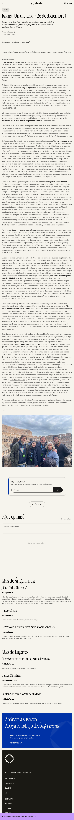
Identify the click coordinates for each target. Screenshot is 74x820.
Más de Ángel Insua (18, 581)
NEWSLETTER (10, 779)
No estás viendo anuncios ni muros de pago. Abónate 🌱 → (19, 816)
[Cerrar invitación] (70, 816)
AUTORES (8, 804)
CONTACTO (9, 799)
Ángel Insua (8, 32)
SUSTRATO (9, 808)
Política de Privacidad (24, 772)
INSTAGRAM (9, 783)
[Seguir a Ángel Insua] (14, 31)
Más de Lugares (15, 652)
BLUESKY (8, 788)
